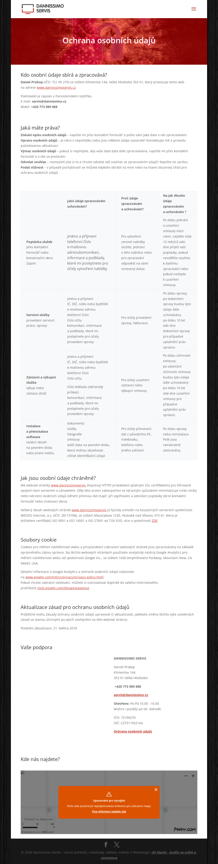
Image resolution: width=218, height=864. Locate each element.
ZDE (155, 520)
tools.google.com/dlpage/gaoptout (63, 588)
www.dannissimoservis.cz (56, 87)
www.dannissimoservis (68, 485)
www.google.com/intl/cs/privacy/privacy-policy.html (64, 577)
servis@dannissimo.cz (131, 695)
